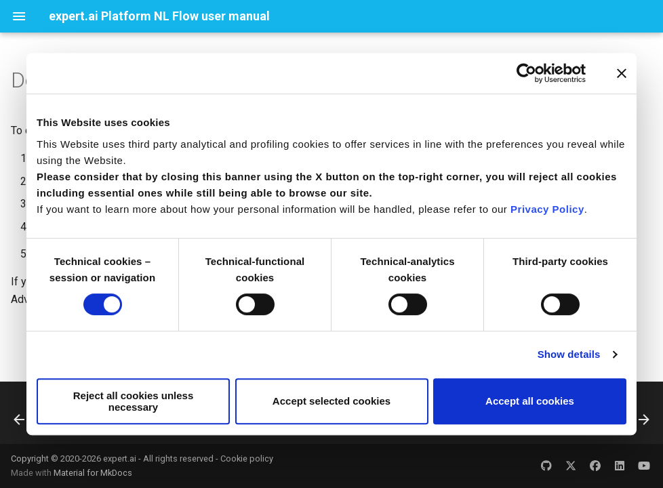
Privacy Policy (547, 209)
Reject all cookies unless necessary (133, 401)
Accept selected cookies (331, 401)
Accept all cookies (529, 401)
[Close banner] (621, 73)
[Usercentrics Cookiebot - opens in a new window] (526, 73)
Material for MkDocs (93, 473)
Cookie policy (246, 458)
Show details (569, 354)
